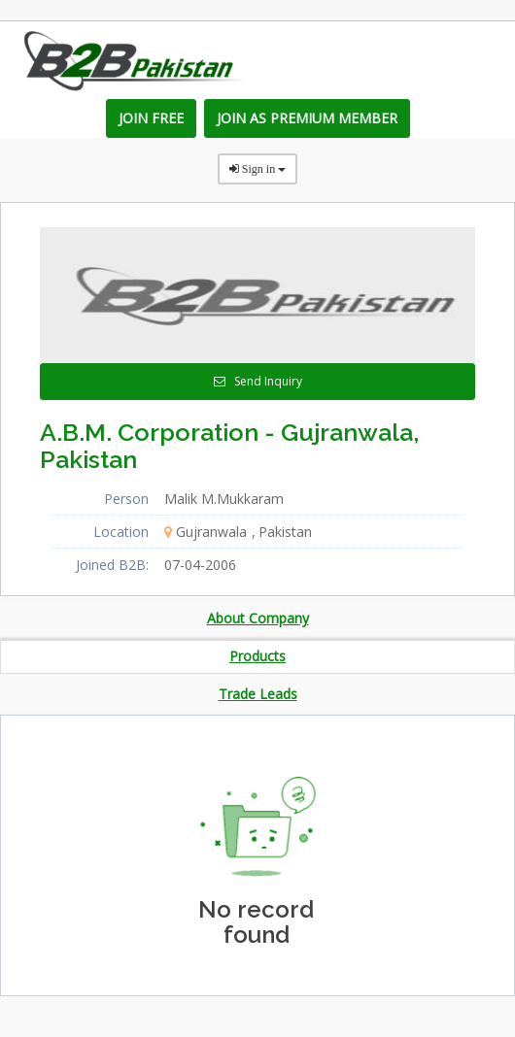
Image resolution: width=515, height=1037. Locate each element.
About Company (258, 618)
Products (257, 656)
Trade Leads (258, 694)
